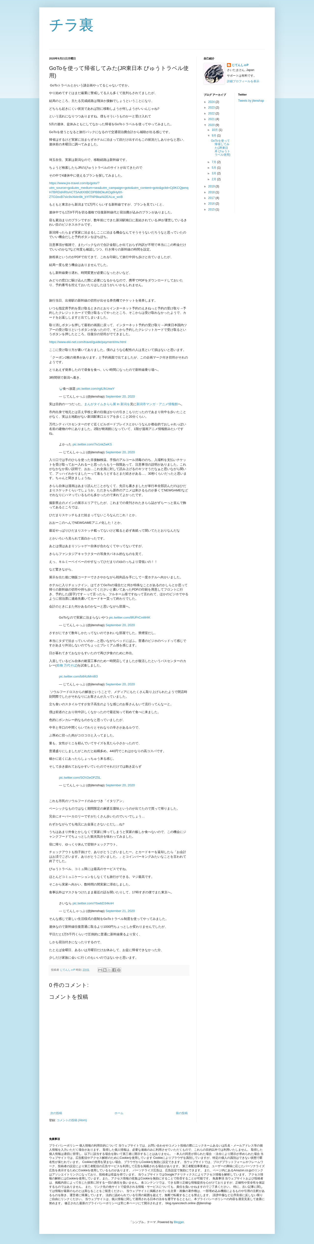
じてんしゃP (240, 65)
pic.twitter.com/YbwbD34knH (93, 903)
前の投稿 (182, 1113)
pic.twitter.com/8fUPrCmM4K (129, 617)
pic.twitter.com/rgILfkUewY (96, 388)
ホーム (119, 1113)
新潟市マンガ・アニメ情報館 (157, 404)
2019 (212, 186)
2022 (212, 113)
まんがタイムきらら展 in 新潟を (107, 404)
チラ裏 (71, 25)
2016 (212, 203)
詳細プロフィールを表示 (243, 81)
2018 (212, 192)
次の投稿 (56, 1113)
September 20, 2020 (120, 396)
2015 (212, 209)
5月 (214, 167)
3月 (214, 173)
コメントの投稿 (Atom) (72, 1120)
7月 (214, 162)
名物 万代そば (66, 665)
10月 (215, 130)
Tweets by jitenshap (251, 100)
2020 (212, 125)
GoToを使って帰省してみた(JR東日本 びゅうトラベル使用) (220, 148)
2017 (212, 198)
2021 (212, 119)
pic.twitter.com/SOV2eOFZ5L (80, 777)
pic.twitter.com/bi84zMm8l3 (78, 676)
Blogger (179, 1222)
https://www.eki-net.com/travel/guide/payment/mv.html (87, 342)
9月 (214, 135)
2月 (214, 179)
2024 (212, 102)
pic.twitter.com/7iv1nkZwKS (92, 444)
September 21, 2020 (120, 911)
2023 (212, 107)
